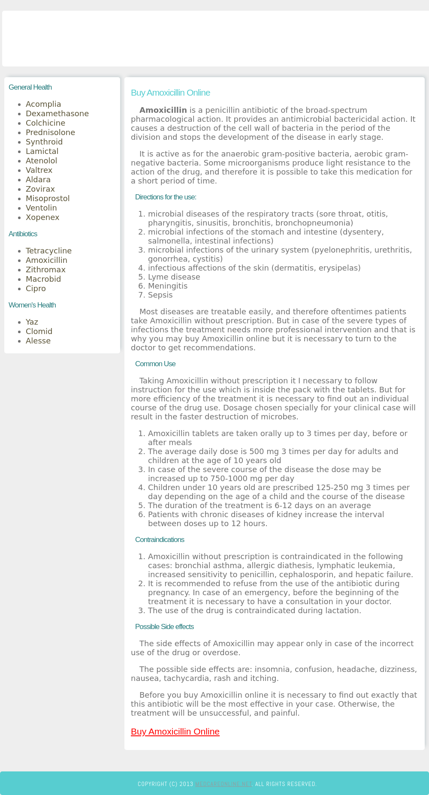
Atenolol (41, 160)
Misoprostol (48, 198)
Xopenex (43, 217)
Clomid (39, 331)
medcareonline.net (223, 784)
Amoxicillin (46, 260)
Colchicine (45, 122)
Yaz (32, 321)
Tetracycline (49, 250)
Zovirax (40, 188)
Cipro (36, 288)
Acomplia (43, 103)
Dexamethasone (57, 113)
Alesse (38, 340)
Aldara (38, 179)
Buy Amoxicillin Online (175, 731)
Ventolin (41, 207)
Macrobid (43, 278)
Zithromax (46, 269)
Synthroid (44, 141)
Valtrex (39, 170)
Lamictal (42, 151)
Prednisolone (50, 132)
